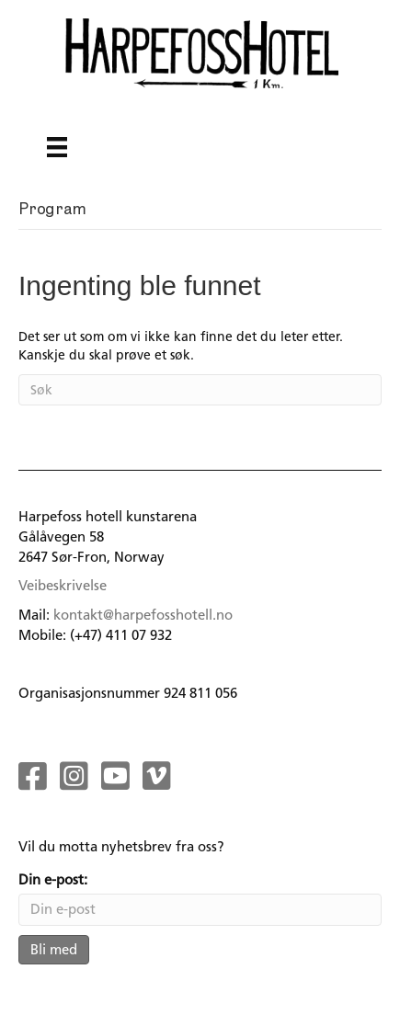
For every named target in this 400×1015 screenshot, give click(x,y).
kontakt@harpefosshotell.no (143, 615)
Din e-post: (52, 880)
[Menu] (57, 147)
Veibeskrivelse (62, 585)
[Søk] (200, 389)
